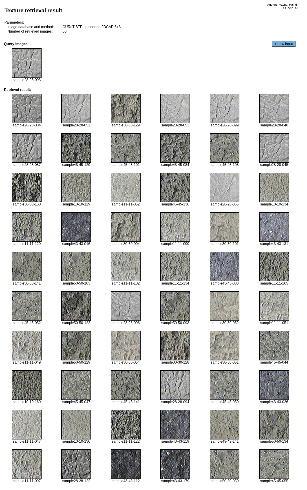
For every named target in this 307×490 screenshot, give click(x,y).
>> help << (290, 8)
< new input (283, 44)
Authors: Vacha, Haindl (282, 4)
